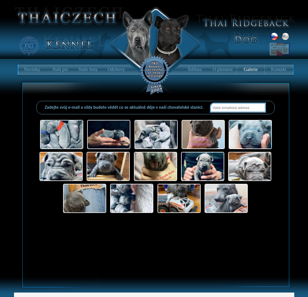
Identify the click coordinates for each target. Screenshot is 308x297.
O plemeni (223, 69)
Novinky (32, 69)
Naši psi (60, 69)
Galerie (251, 69)
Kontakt (278, 69)
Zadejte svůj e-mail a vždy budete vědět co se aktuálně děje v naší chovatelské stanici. (125, 107)
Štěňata (194, 69)
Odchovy (116, 69)
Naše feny (88, 69)
